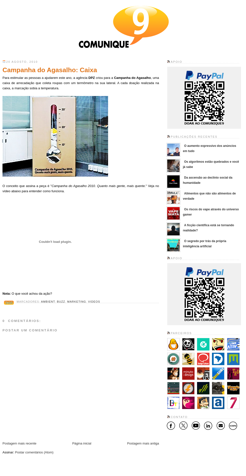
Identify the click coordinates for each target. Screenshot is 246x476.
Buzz (61, 301)
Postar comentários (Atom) (34, 452)
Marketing (76, 301)
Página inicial (81, 443)
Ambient (48, 301)
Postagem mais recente (19, 443)
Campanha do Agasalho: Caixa (49, 70)
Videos (94, 301)
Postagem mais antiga (143, 443)
